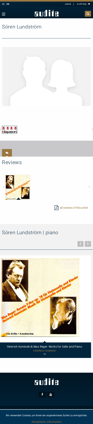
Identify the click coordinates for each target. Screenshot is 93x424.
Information (54, 421)
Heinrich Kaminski (44, 351)
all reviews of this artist (74, 207)
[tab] (7, 153)
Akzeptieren (38, 421)
